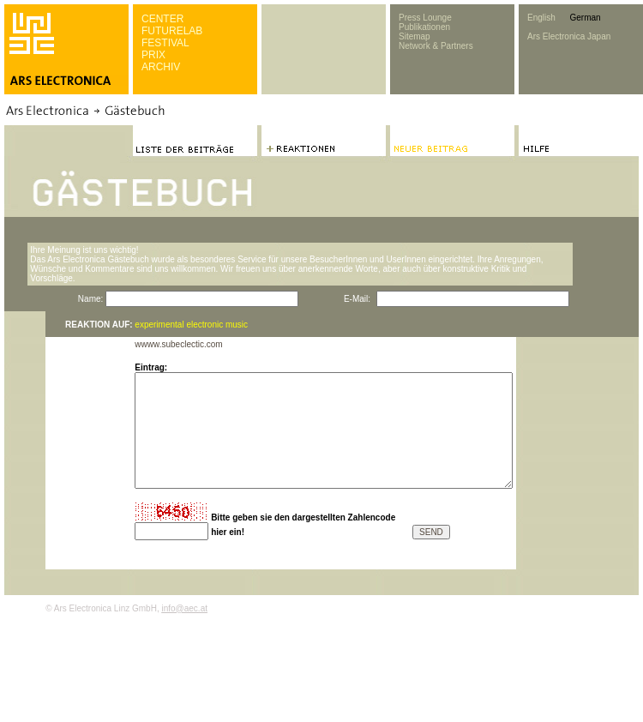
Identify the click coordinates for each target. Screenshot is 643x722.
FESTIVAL (165, 43)
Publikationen (424, 27)
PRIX (153, 55)
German (584, 17)
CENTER (162, 19)
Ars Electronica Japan (568, 36)
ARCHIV (160, 67)
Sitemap (414, 36)
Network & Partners (436, 46)
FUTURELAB (171, 31)
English (541, 17)
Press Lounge (425, 17)
